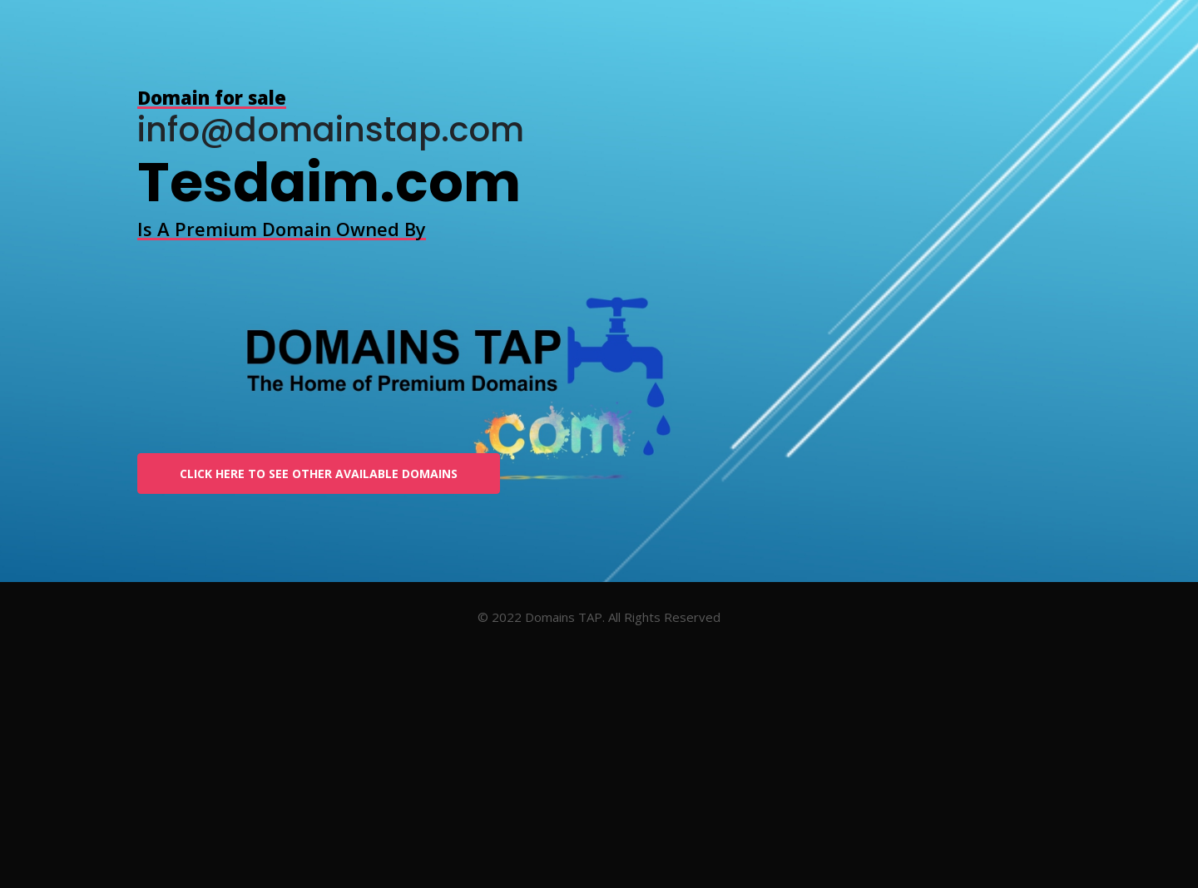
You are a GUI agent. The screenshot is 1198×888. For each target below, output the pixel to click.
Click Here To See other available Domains (319, 473)
